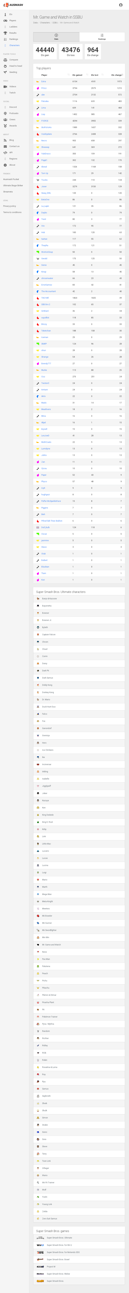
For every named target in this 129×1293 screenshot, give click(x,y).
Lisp (43, 114)
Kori (43, 580)
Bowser (43, 613)
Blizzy (44, 324)
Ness (42, 952)
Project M (46, 1266)
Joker (42, 793)
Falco (42, 714)
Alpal (43, 422)
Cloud (42, 649)
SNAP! (44, 344)
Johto (44, 455)
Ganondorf (44, 728)
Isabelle (43, 778)
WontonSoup (47, 252)
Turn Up (44, 173)
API (7, 152)
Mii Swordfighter (46, 930)
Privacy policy (9, 206)
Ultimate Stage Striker (13, 185)
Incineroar (44, 764)
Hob (43, 232)
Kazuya (43, 800)
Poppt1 (44, 160)
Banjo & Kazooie (47, 598)
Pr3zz (44, 88)
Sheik (42, 1103)
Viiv (43, 226)
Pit (40, 1009)
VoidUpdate (46, 134)
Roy (41, 1074)
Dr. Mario (43, 699)
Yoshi (42, 1197)
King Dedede (45, 815)
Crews (9, 119)
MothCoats (46, 442)
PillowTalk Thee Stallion (51, 521)
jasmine (45, 540)
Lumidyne (45, 449)
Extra (43, 81)
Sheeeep (45, 147)
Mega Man (44, 894)
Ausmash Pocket (11, 179)
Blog (8, 140)
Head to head (12, 66)
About (9, 165)
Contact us (11, 146)
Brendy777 (46, 363)
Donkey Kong (45, 692)
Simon (42, 1117)
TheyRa (44, 245)
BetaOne (45, 199)
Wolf (41, 1189)
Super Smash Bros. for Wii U (54, 1245)
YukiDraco (45, 154)
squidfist (45, 318)
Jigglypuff (44, 786)
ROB (41, 1053)
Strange (44, 357)
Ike (41, 757)
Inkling (42, 771)
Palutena (43, 966)
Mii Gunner (44, 923)
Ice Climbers (45, 750)
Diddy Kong (44, 685)
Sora (41, 1139)
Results (9, 33)
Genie (44, 265)
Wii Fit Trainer (45, 1182)
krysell (44, 429)
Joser (44, 186)
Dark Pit (43, 670)
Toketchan (46, 331)
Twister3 (45, 383)
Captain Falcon (46, 634)
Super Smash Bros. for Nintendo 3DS (58, 1252)
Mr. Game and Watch (49, 944)
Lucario (43, 851)
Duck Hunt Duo (46, 706)
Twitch (9, 92)
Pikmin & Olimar (46, 995)
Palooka (45, 101)
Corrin (42, 656)
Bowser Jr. (44, 620)
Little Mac (44, 844)
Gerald (44, 258)
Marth (42, 887)
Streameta (8, 191)
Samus (43, 1089)
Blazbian (45, 567)
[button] (120, 5)
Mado (43, 403)
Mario (42, 879)
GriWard (45, 311)
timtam (44, 390)
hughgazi (45, 494)
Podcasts (10, 113)
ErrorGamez (46, 285)
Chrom (42, 642)
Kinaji (43, 272)
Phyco (44, 481)
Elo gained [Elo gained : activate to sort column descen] (77, 75)
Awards (10, 125)
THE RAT (45, 298)
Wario (42, 1175)
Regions (10, 158)
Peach (42, 973)
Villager (43, 1168)
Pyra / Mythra (45, 1024)
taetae (44, 239)
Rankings (10, 39)
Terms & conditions (12, 212)
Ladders (10, 26)
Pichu (42, 980)
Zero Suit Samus (47, 1218)
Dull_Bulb (45, 527)
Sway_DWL (46, 193)
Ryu (41, 1081)
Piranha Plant (45, 1002)
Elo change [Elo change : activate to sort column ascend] (116, 75)
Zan (43, 462)
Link (41, 836)
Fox (41, 721)
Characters (11, 45)
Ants (43, 396)
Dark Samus (45, 678)
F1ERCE (44, 121)
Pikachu (43, 988)
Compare (10, 59)
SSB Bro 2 (45, 304)
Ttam (43, 573)
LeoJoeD (45, 435)
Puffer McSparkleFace (51, 501)
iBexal (44, 167)
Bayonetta (44, 606)
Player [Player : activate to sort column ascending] (44, 75)
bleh (43, 514)
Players (9, 20)
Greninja (43, 735)
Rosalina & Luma (47, 1067)
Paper (43, 475)
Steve (42, 1146)
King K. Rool (45, 822)
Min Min (43, 937)
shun (43, 350)
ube (43, 95)
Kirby (41, 829)
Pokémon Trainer (47, 1016)
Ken (41, 807)
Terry (42, 1154)
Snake (42, 1125)
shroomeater (47, 278)
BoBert (44, 560)
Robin (42, 1060)
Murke (44, 370)
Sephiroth (44, 1096)
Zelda (42, 1211)
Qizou (44, 468)
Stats (56, 37)
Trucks (44, 180)
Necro (44, 140)
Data (35, 22)
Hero (41, 743)
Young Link (44, 1204)
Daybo (44, 213)
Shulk (42, 1110)
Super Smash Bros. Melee (53, 1274)
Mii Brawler (44, 916)
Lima (43, 108)
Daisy (42, 663)
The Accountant (48, 291)
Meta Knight (45, 901)
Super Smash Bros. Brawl (53, 1259)
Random (43, 1031)
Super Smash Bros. (50, 1281)
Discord (10, 107)
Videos (9, 86)
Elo (7, 14)
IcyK (43, 488)
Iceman (44, 337)
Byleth (42, 627)
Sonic (42, 1132)
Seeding (10, 72)
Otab (43, 554)
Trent (43, 219)
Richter (43, 1038)
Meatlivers (46, 409)
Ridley (42, 1045)
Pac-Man (43, 959)
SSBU (55, 22)
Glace (44, 547)
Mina (43, 416)
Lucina (42, 865)
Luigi (41, 872)
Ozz (43, 377)
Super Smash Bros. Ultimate (54, 1237)
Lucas (42, 858)
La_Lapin (45, 206)
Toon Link (44, 1161)
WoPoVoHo (46, 127)
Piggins (44, 508)
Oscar (44, 534)
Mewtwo (43, 908)
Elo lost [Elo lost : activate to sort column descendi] (94, 75)
